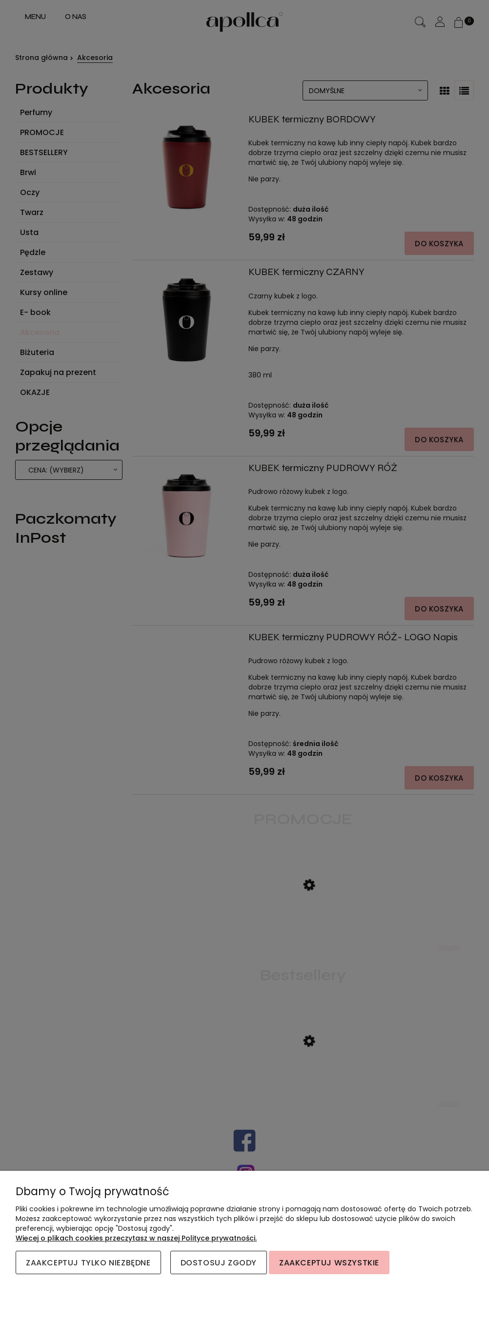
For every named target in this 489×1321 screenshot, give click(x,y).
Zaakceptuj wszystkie (329, 1262)
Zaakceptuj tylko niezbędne (88, 1262)
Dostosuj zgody (219, 1262)
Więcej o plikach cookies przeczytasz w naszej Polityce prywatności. (136, 1238)
